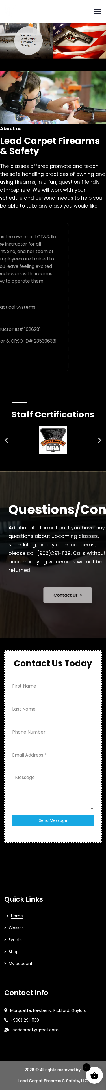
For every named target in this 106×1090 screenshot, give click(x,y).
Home (17, 916)
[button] (6, 440)
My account (21, 963)
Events (15, 940)
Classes (16, 928)
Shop (14, 952)
